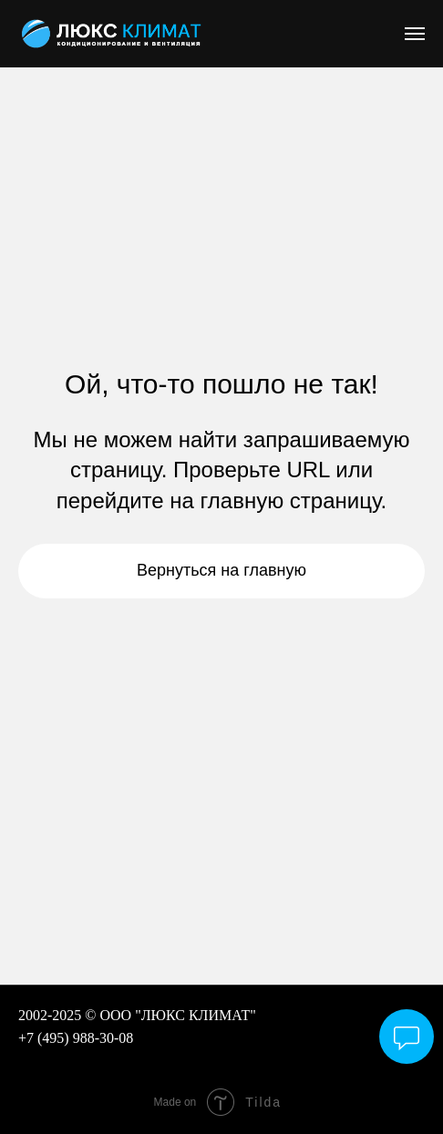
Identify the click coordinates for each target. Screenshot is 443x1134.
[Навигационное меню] (415, 33)
